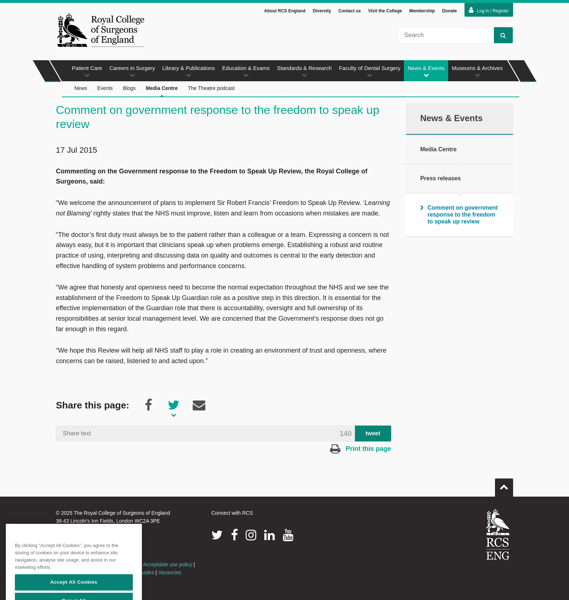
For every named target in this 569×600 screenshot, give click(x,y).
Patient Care (87, 71)
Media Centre (162, 91)
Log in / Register (489, 10)
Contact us (349, 10)
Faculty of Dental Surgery (369, 71)
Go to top (504, 484)
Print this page (360, 448)
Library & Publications (188, 71)
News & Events (426, 71)
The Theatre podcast (211, 88)
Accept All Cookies (73, 591)
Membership (422, 10)
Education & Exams (245, 71)
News (80, 88)
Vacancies (169, 572)
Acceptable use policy (167, 564)
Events (105, 88)
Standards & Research (304, 71)
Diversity (322, 10)
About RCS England (285, 10)
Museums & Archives (477, 71)
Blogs (129, 88)
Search (500, 35)
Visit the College (385, 10)
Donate (449, 10)
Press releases (440, 178)
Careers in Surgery (132, 71)
